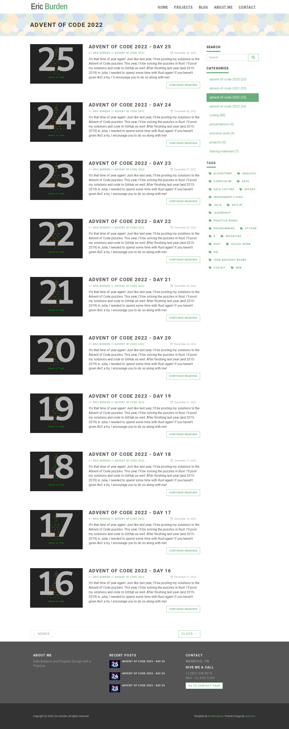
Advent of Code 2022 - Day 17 (130, 512)
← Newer (41, 634)
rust (215, 244)
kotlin (234, 205)
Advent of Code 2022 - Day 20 (130, 338)
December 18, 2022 (183, 518)
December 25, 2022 (183, 286)
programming (222, 228)
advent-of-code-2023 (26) (228, 106)
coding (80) (217, 115)
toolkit (217, 267)
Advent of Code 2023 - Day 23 (143, 685)
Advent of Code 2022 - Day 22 (130, 221)
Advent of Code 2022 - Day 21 (130, 279)
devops (247, 189)
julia (215, 205)
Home (163, 7)
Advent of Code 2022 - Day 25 (130, 47)
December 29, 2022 (183, 53)
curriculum (220, 181)
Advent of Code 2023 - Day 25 (143, 661)
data (243, 181)
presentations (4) (222, 124)
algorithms (220, 173)
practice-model (223, 220)
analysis (246, 173)
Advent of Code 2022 (129, 53)
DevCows (250, 716)
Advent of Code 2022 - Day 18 (130, 454)
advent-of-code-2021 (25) (228, 88)
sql (214, 252)
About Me (223, 7)
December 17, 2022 (183, 577)
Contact (247, 7)
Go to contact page (204, 685)
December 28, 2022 (183, 111)
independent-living (226, 197)
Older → (189, 634)
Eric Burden (101, 53)
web (236, 267)
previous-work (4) (222, 133)
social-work (238, 244)
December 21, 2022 (183, 402)
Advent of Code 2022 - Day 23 (130, 163)
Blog (203, 7)
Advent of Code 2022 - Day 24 (130, 105)
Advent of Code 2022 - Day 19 (130, 396)
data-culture (221, 189)
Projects (183, 7)
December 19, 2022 (183, 460)
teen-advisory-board (227, 260)
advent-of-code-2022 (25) (228, 97)
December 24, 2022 (183, 344)
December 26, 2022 (183, 227)
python (248, 228)
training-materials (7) (224, 151)
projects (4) (218, 142)
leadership (220, 212)
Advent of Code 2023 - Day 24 (143, 673)
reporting (231, 236)
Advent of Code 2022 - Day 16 (130, 571)
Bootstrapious (216, 716)
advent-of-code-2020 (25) (228, 79)
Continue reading (183, 84)
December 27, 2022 (183, 169)
